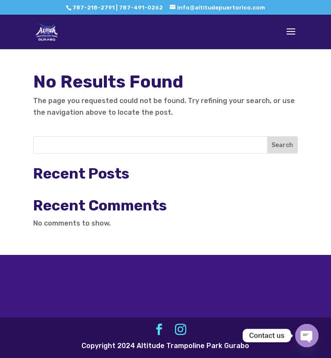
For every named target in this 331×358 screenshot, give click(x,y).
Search (282, 145)
